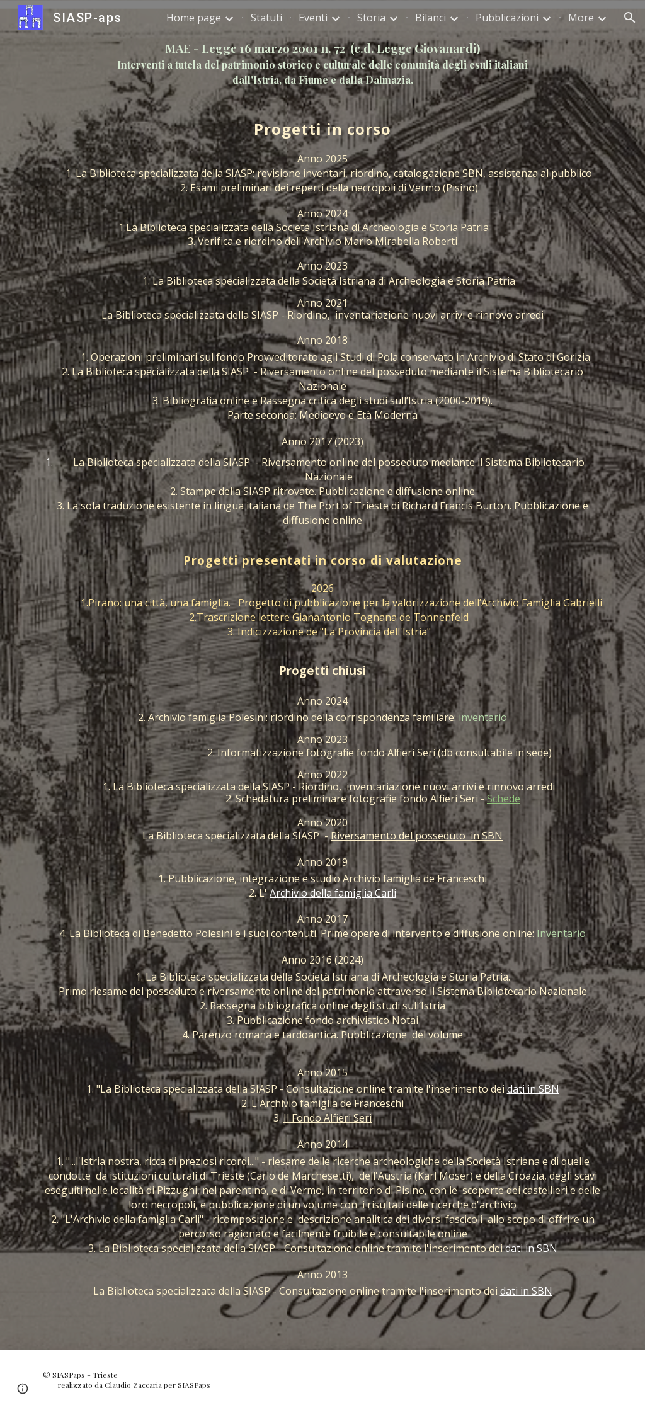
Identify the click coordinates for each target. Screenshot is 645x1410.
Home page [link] (193, 18)
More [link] (581, 18)
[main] (323, 63)
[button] (630, 18)
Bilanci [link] (430, 18)
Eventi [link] (313, 18)
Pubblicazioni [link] (507, 18)
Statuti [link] (266, 18)
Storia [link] (371, 18)
